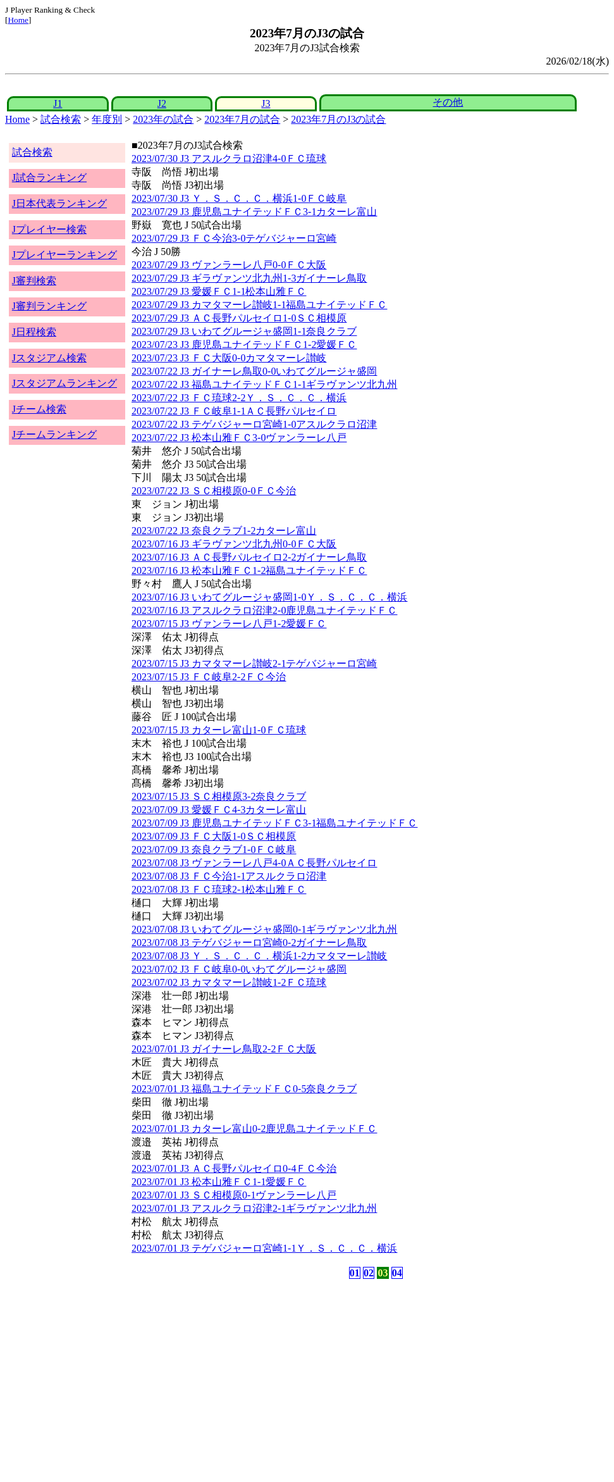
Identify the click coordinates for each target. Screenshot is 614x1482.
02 (369, 1272)
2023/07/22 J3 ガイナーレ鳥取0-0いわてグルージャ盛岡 (254, 371)
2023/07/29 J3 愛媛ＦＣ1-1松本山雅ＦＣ (219, 291)
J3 (265, 103)
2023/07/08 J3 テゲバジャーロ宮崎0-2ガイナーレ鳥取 (249, 942)
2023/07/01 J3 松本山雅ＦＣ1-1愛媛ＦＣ (219, 1181)
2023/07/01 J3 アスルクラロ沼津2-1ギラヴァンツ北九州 (254, 1208)
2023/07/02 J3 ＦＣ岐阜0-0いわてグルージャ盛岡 (239, 969)
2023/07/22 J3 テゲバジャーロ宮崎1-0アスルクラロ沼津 (254, 424)
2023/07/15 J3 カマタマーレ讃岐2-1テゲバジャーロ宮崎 (254, 663)
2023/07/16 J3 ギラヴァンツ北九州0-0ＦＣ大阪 (234, 544)
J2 (161, 103)
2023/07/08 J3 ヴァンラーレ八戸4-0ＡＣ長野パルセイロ (254, 862)
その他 (448, 102)
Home (18, 20)
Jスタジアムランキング (64, 383)
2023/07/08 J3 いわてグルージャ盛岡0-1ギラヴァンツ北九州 (264, 929)
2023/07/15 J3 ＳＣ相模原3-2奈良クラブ (219, 796)
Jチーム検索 (39, 409)
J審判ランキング (49, 306)
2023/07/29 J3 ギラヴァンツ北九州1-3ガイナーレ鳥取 (249, 278)
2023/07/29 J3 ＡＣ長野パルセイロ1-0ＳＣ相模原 (239, 318)
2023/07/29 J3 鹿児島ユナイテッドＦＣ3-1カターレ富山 (254, 211)
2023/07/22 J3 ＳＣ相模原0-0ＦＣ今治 (214, 490)
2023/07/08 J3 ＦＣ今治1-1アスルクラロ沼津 (229, 876)
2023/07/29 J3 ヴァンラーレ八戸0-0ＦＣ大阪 (229, 264)
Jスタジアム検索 (49, 357)
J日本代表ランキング (59, 203)
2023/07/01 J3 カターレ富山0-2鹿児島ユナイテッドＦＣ (254, 1128)
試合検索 (60, 119)
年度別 (107, 119)
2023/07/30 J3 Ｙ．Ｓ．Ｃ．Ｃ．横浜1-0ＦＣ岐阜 (239, 198)
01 (355, 1272)
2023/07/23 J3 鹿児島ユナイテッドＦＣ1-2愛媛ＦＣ (244, 344)
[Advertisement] (246, 1380)
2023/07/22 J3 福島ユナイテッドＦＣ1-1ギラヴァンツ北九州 (264, 384)
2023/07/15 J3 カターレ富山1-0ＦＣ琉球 (219, 730)
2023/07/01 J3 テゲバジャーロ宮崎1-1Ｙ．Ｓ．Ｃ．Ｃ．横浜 (264, 1248)
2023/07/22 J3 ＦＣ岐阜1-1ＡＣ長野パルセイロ (234, 411)
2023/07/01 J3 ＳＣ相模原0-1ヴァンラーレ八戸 (234, 1195)
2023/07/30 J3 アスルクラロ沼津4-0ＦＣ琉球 (229, 158)
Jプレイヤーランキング (64, 254)
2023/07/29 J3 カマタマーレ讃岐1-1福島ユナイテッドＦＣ (259, 304)
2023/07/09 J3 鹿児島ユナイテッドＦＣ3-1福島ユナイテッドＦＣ (274, 823)
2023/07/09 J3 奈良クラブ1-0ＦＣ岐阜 (214, 849)
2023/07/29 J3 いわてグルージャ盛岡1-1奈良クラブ (244, 331)
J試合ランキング (49, 177)
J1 (57, 103)
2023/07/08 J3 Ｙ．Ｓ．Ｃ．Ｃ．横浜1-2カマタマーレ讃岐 (259, 955)
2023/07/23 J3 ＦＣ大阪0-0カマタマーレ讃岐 (229, 357)
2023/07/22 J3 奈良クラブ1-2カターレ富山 (224, 530)
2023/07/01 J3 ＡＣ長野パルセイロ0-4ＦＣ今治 (234, 1168)
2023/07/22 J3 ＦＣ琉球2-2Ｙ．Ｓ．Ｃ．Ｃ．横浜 (239, 397)
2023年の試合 (163, 119)
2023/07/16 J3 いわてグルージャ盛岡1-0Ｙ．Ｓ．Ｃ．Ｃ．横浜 (269, 597)
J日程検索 (34, 332)
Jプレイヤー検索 (49, 229)
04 (397, 1272)
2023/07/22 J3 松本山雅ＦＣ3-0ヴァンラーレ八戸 (239, 437)
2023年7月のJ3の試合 (338, 119)
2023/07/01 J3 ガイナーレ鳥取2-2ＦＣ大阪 (224, 1048)
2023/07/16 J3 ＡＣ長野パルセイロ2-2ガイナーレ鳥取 (249, 557)
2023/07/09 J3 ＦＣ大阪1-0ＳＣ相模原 (214, 836)
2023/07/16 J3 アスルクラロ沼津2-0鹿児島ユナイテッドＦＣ (264, 610)
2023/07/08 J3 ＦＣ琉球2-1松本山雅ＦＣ (219, 889)
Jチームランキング (54, 434)
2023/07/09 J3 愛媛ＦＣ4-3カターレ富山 (219, 809)
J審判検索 (34, 280)
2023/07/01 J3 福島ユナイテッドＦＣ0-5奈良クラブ (244, 1088)
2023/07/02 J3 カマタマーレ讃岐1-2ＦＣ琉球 (229, 982)
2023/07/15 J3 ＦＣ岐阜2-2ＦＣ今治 (209, 676)
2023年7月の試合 (242, 119)
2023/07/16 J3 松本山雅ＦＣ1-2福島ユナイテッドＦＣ (249, 570)
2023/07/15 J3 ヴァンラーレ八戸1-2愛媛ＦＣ (229, 623)
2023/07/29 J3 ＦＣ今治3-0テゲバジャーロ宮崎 (234, 238)
